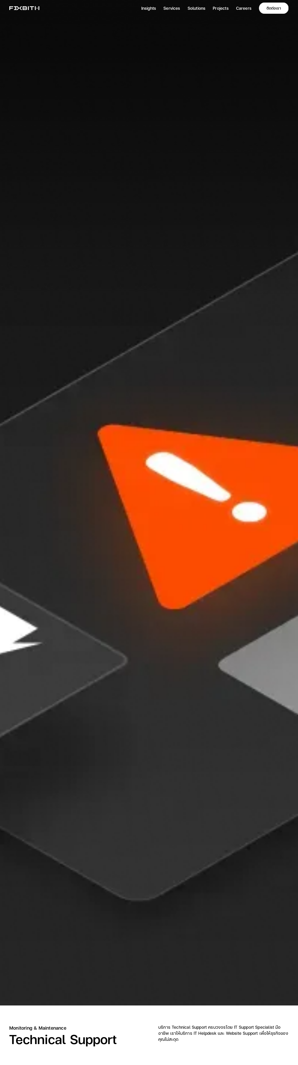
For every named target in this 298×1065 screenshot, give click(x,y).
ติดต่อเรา (274, 8)
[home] (24, 8)
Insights (148, 8)
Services (171, 8)
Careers (243, 8)
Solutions (197, 8)
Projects (220, 8)
